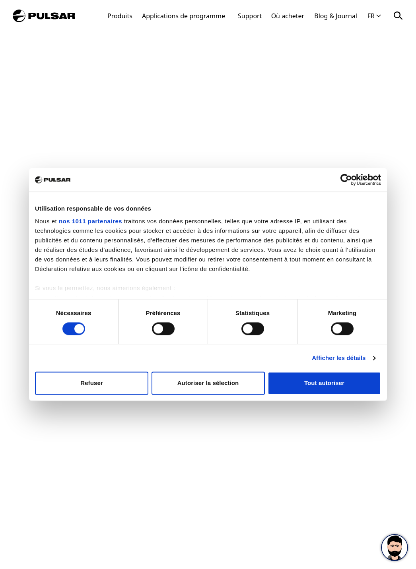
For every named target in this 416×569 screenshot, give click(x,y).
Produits (119, 16)
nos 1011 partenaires (90, 221)
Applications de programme (183, 16)
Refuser (91, 383)
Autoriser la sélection (208, 383)
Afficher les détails (338, 357)
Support (250, 16)
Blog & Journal (335, 16)
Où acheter (288, 16)
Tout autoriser (324, 383)
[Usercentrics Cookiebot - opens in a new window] (346, 180)
